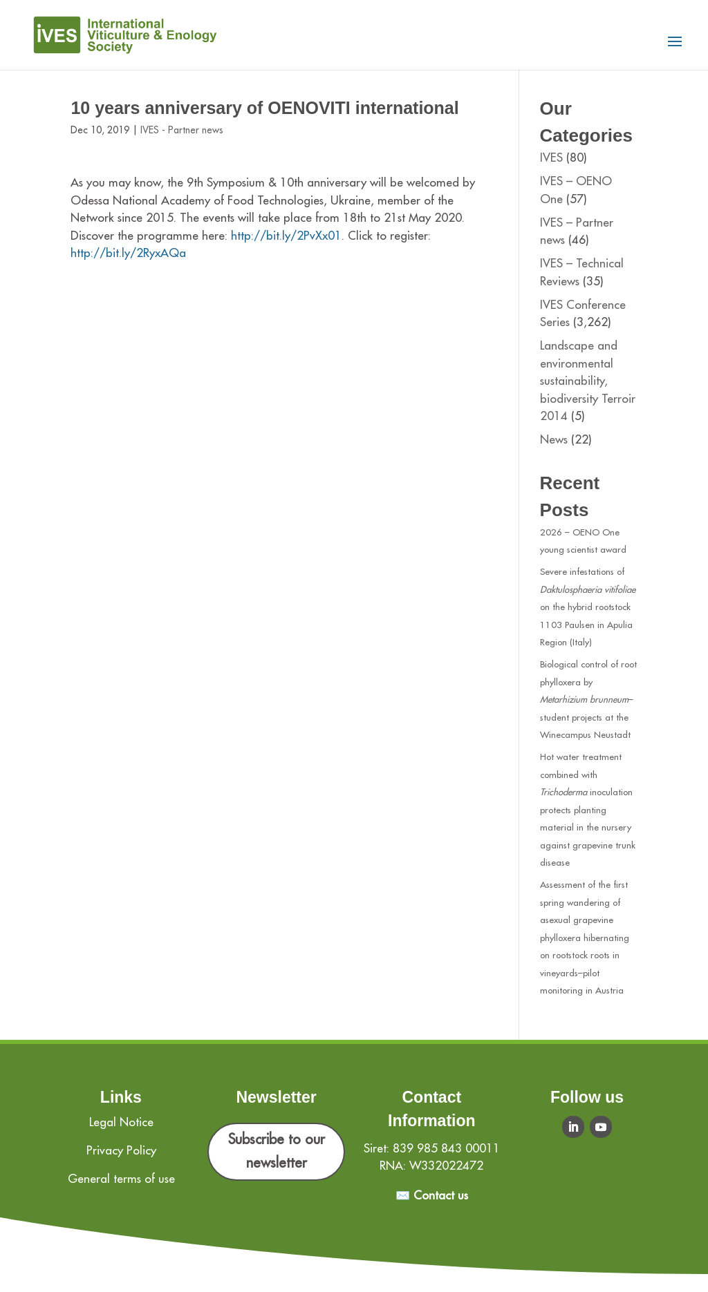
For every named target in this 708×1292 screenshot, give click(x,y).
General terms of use (121, 1179)
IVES (551, 158)
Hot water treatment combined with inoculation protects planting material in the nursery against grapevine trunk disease (587, 809)
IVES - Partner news (181, 130)
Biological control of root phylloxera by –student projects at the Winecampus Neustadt (588, 699)
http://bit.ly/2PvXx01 (286, 236)
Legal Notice (121, 1122)
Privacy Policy (121, 1151)
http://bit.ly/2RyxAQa (128, 253)
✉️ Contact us (431, 1195)
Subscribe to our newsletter (276, 1151)
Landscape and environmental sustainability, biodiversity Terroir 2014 (587, 381)
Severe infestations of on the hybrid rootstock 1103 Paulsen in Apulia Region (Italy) (587, 607)
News (554, 440)
